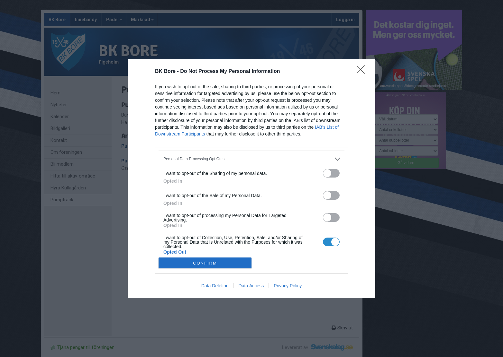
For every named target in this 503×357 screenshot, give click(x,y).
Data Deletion (215, 285)
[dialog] (251, 178)
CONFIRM (205, 263)
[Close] (363, 71)
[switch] (331, 173)
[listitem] (251, 159)
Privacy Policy (288, 285)
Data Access (251, 285)
